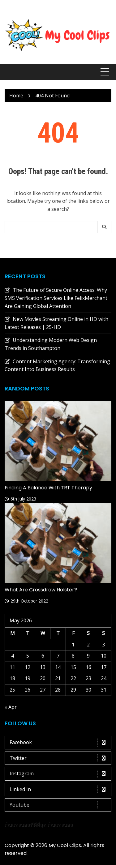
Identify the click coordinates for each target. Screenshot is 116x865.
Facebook (60, 743)
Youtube (60, 805)
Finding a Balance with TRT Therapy (48, 487)
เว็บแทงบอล (60, 824)
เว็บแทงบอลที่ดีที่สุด (25, 824)
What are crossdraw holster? (41, 589)
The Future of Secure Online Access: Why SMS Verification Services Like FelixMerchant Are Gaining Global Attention (56, 298)
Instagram (60, 774)
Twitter (60, 758)
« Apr (11, 707)
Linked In (60, 790)
